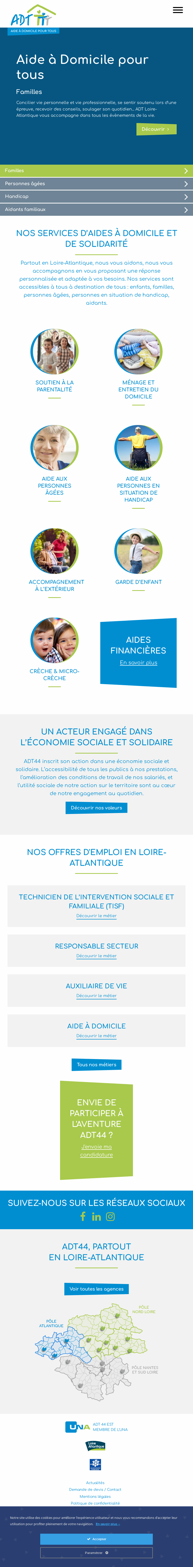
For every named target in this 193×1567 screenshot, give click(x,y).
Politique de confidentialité (95, 1503)
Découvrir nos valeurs (96, 807)
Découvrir (155, 129)
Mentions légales (95, 1497)
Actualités (95, 1483)
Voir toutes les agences (97, 1289)
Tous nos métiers (96, 1064)
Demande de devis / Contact (95, 1490)
